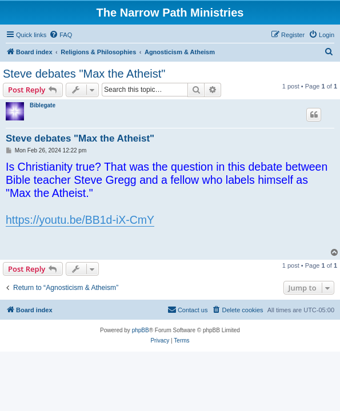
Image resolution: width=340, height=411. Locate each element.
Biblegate (42, 105)
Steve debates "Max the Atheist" (84, 73)
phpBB (140, 330)
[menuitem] (60, 35)
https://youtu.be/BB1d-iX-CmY (80, 219)
